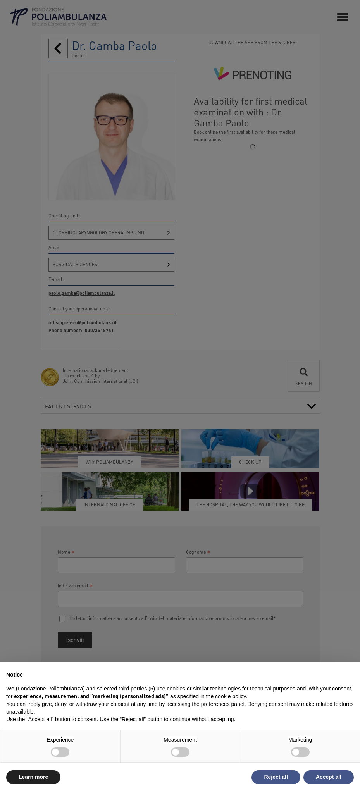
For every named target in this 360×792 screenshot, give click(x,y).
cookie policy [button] (230, 696)
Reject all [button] (276, 777)
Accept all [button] (328, 777)
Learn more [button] (33, 777)
